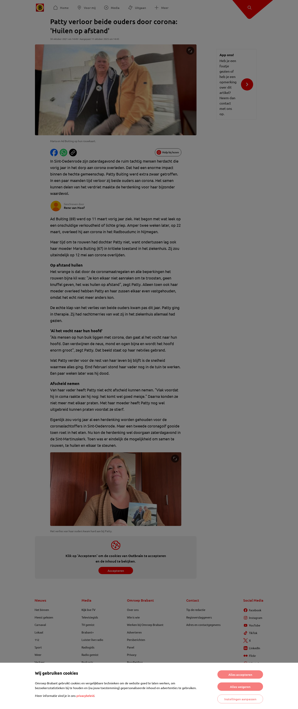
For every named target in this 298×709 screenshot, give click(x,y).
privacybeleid (85, 695)
